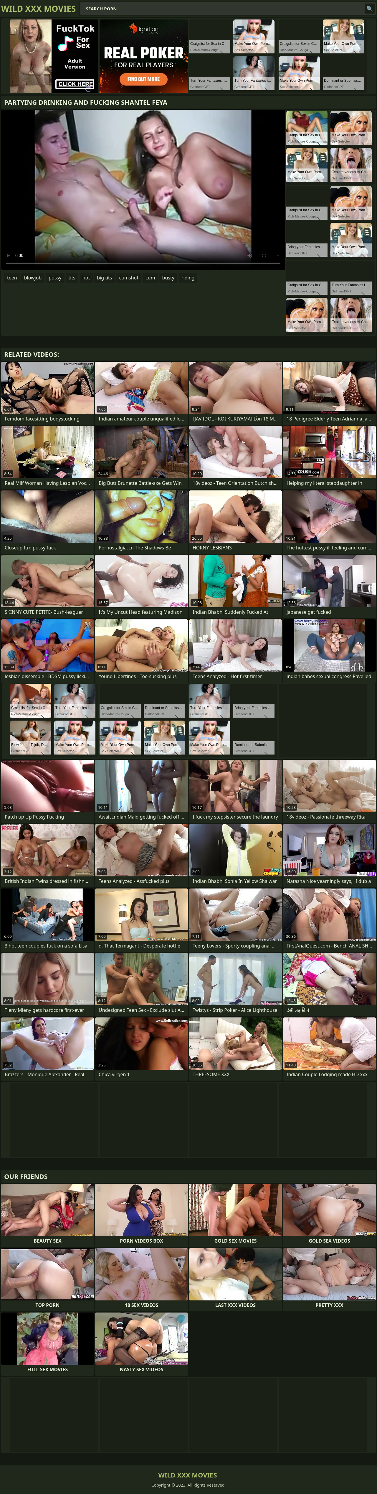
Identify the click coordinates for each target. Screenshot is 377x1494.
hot (86, 277)
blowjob (33, 277)
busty (168, 277)
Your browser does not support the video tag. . (143, 190)
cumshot (129, 277)
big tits (104, 277)
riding (187, 277)
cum (150, 277)
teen (12, 277)
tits (72, 277)
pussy (55, 277)
